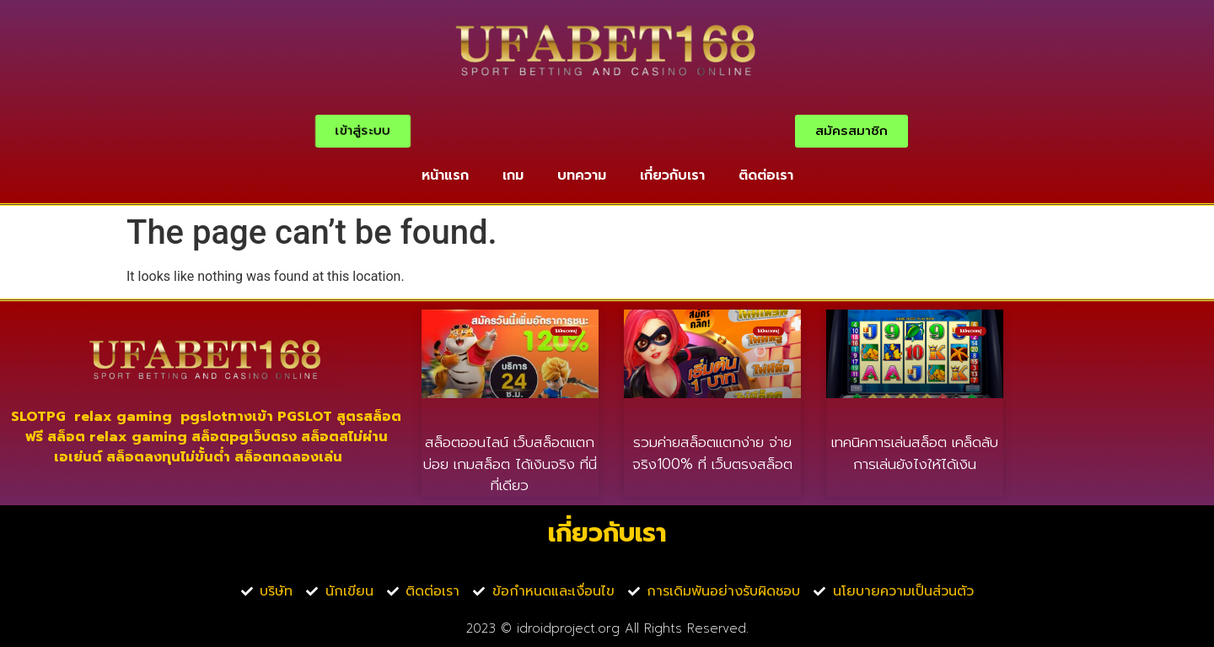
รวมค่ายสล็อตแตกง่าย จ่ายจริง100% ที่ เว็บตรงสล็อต (712, 453)
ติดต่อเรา (766, 175)
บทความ (581, 175)
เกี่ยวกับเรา (672, 175)
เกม (513, 175)
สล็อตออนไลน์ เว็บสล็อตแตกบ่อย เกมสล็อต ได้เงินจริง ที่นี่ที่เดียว (510, 463)
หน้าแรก (445, 175)
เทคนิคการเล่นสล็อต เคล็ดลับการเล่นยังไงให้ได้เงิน (914, 453)
